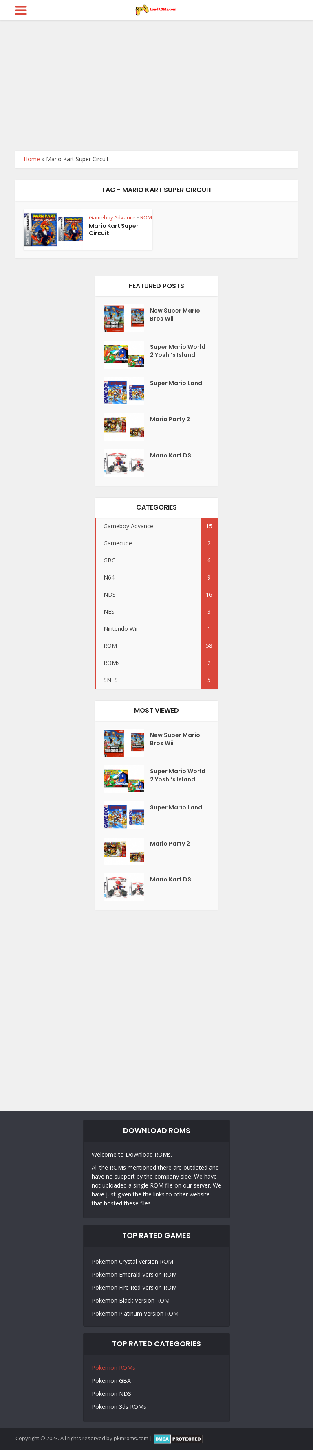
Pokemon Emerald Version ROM (134, 1274)
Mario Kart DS (170, 455)
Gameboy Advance (112, 217)
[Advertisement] (156, 81)
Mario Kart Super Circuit (114, 229)
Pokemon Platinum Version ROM (135, 1313)
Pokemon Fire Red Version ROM (134, 1287)
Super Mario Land (176, 383)
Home (32, 159)
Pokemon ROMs (113, 1367)
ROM (146, 217)
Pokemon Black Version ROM (131, 1300)
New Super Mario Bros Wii (175, 314)
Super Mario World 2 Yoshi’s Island (177, 351)
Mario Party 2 (170, 419)
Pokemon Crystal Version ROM (132, 1261)
